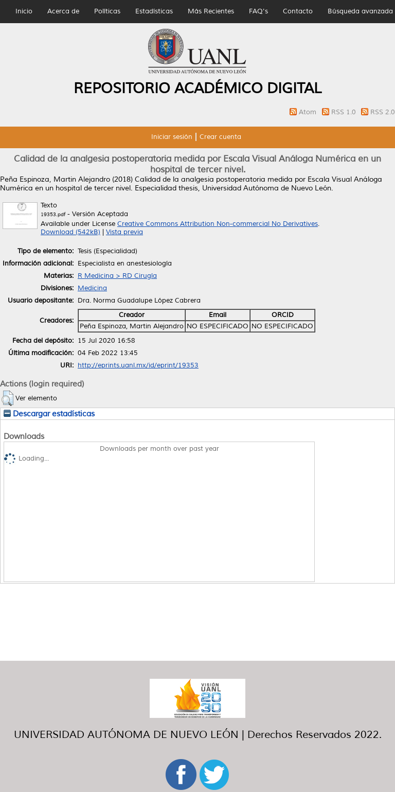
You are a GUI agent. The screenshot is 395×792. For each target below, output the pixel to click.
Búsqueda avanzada (360, 11)
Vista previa (124, 232)
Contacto (298, 11)
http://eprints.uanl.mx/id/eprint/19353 (138, 365)
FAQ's (258, 11)
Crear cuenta (220, 137)
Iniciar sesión (171, 137)
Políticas (107, 11)
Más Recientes (211, 11)
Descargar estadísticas (49, 413)
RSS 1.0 (344, 112)
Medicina (92, 288)
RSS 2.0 (382, 112)
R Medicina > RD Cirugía (117, 276)
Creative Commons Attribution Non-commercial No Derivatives (217, 224)
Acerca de (63, 11)
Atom (308, 112)
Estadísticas (154, 11)
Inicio (23, 11)
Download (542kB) (70, 232)
